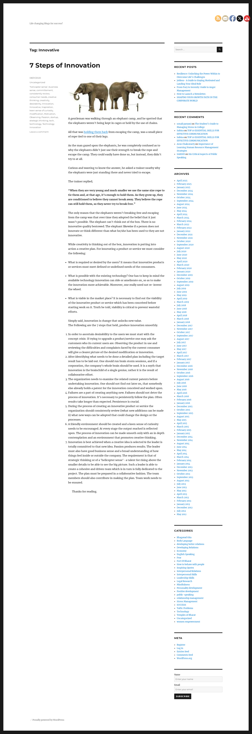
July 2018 (181, 305)
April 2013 (182, 494)
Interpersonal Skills (187, 574)
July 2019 (181, 288)
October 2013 (183, 474)
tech (51, 120)
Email (177, 685)
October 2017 (183, 332)
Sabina (180, 130)
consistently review (40, 93)
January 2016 (183, 403)
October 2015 (183, 409)
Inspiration (47, 107)
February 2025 (184, 184)
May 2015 (181, 420)
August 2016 (183, 379)
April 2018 (182, 315)
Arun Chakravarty (186, 144)
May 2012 (181, 514)
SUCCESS (181, 605)
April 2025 (182, 180)
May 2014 (181, 450)
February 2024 (184, 221)
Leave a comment (39, 131)
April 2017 (182, 352)
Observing (35, 117)
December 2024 (185, 190)
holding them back (96, 132)
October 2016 (183, 372)
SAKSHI (181, 154)
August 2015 (183, 416)
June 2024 (182, 207)
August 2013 (183, 480)
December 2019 (185, 275)
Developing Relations (187, 547)
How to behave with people (190, 564)
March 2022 (183, 224)
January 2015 (183, 433)
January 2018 (183, 322)
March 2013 (183, 497)
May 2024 (182, 211)
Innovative (35, 107)
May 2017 (181, 349)
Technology (183, 611)
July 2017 (181, 342)
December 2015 (185, 406)
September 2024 (185, 201)
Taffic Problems (185, 608)
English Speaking (186, 554)
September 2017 (185, 335)
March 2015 (183, 426)
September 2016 (185, 376)
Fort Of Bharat (184, 561)
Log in (180, 648)
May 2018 (181, 312)
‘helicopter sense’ (39, 87)
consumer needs (38, 97)
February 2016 (184, 399)
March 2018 (183, 318)
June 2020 (182, 254)
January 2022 (183, 231)
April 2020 (182, 261)
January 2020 (183, 271)
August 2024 (183, 204)
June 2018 (182, 308)
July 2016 (181, 383)
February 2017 (184, 359)
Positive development (188, 591)
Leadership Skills (185, 578)
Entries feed (183, 651)
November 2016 (185, 369)
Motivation (49, 114)
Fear (179, 557)
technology (35, 124)
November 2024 (185, 194)
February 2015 (184, 430)
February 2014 (184, 460)
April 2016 (182, 393)
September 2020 (185, 244)
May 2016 (182, 389)
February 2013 (184, 500)
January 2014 (183, 463)
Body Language (184, 540)
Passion (45, 117)
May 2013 (181, 490)
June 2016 (182, 386)
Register (181, 644)
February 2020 (184, 268)
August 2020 (183, 248)
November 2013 (185, 470)
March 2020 (183, 265)
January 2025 (183, 187)
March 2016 (183, 396)
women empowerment (188, 621)
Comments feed (185, 655)
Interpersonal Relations (189, 571)
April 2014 (182, 453)
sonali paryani (184, 123)
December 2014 (185, 436)
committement (44, 90)
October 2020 (183, 241)
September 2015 (185, 413)
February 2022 (184, 227)
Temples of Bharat (186, 615)
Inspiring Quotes (185, 567)
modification (36, 114)
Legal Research (184, 581)
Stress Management (187, 601)
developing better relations (190, 544)
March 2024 (183, 217)
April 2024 (182, 214)
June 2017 (182, 345)
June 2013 (182, 487)
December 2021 (185, 234)
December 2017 (185, 325)
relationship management (190, 598)
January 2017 (183, 362)
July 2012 (181, 511)
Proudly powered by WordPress (48, 720)
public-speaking (185, 594)
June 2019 (182, 292)
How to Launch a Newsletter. (191, 94)
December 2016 (185, 366)
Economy (181, 551)
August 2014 (183, 443)
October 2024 (183, 197)
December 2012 (185, 507)
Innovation (48, 103)
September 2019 (185, 281)
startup (54, 117)
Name (177, 674)
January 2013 (183, 504)
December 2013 (184, 467)
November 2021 (185, 238)
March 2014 (183, 457)
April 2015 (182, 423)
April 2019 (182, 298)
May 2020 (182, 258)
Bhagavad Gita (184, 537)
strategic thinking (39, 120)
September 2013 (185, 477)
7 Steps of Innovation (65, 65)
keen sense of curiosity (41, 110)
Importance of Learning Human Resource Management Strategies (197, 147)
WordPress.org (184, 658)
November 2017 (185, 329)
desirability (35, 103)
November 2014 (185, 440)
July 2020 (181, 251)
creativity (44, 100)
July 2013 (181, 484)
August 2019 (183, 285)
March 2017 (183, 356)
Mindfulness (183, 584)
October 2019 (183, 278)
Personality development (189, 588)
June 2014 (182, 447)
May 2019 (182, 295)
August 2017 (183, 339)
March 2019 (183, 302)
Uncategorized (37, 82)
